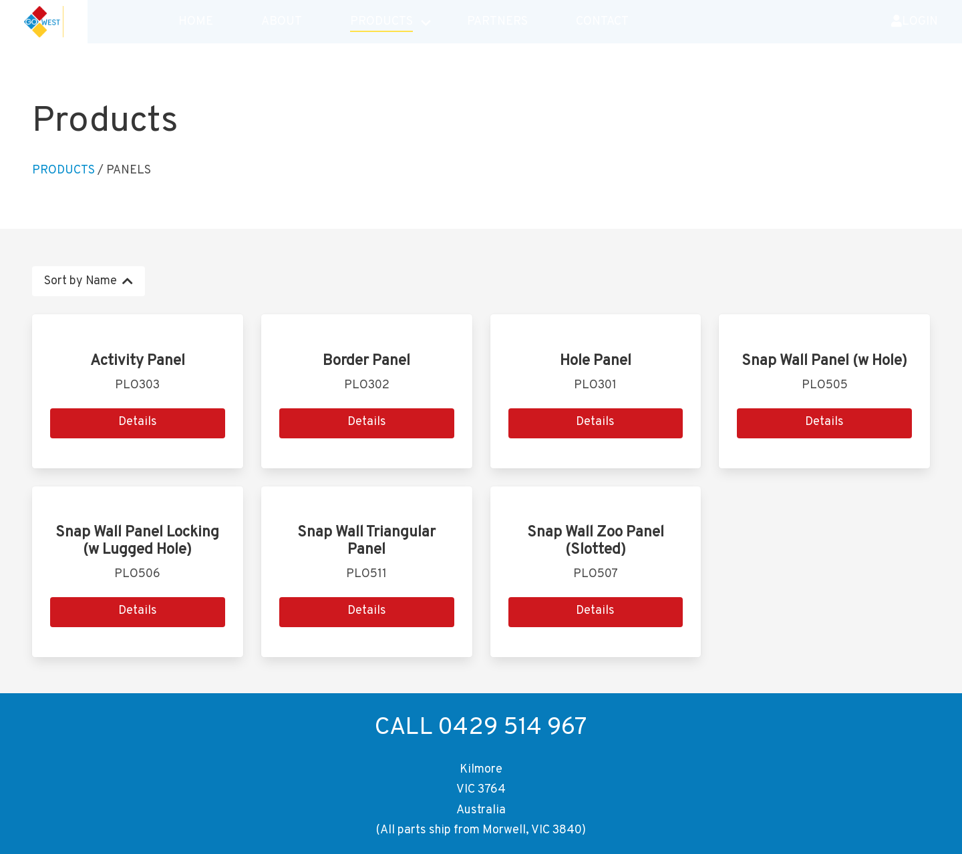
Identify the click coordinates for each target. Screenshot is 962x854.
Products (63, 170)
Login (914, 24)
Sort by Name (88, 281)
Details (137, 422)
